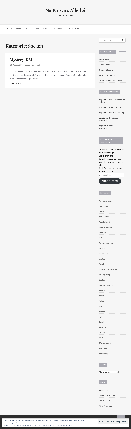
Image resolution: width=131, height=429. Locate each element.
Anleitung (103, 206)
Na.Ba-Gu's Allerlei (65, 10)
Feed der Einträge (107, 395)
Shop (101, 306)
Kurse (46, 29)
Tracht (102, 322)
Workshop (103, 353)
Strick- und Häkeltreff (27, 29)
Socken (102, 311)
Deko (101, 238)
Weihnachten (105, 338)
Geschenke (104, 264)
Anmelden (103, 390)
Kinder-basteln (106, 285)
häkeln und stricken (108, 269)
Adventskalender (106, 201)
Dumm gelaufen (106, 243)
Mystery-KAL (21, 59)
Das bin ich (74, 29)
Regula (102, 99)
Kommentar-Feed (107, 401)
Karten (102, 280)
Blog (9, 29)
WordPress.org (105, 406)
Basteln (102, 232)
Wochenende (105, 343)
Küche (102, 290)
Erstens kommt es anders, (110, 80)
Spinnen (102, 317)
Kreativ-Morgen (106, 70)
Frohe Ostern (115, 107)
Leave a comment (32, 65)
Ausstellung (104, 222)
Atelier (102, 211)
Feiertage (103, 253)
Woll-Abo (103, 348)
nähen (101, 296)
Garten (102, 259)
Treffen (102, 327)
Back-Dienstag (105, 227)
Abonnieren (110, 181)
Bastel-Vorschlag (116, 112)
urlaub (102, 332)
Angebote (60, 29)
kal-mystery (104, 275)
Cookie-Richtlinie (66, 425)
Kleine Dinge (104, 65)
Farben (102, 248)
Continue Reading (17, 83)
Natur (101, 301)
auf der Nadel (105, 217)
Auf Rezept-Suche (107, 75)
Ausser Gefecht (105, 59)
